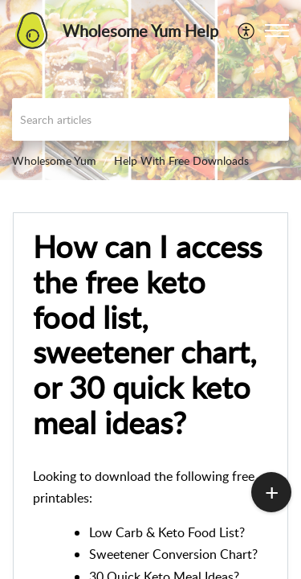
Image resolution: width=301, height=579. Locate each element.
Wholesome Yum (54, 160)
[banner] (150, 90)
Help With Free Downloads (181, 160)
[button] (277, 30)
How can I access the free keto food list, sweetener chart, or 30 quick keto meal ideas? (147, 335)
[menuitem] (247, 30)
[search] (150, 119)
